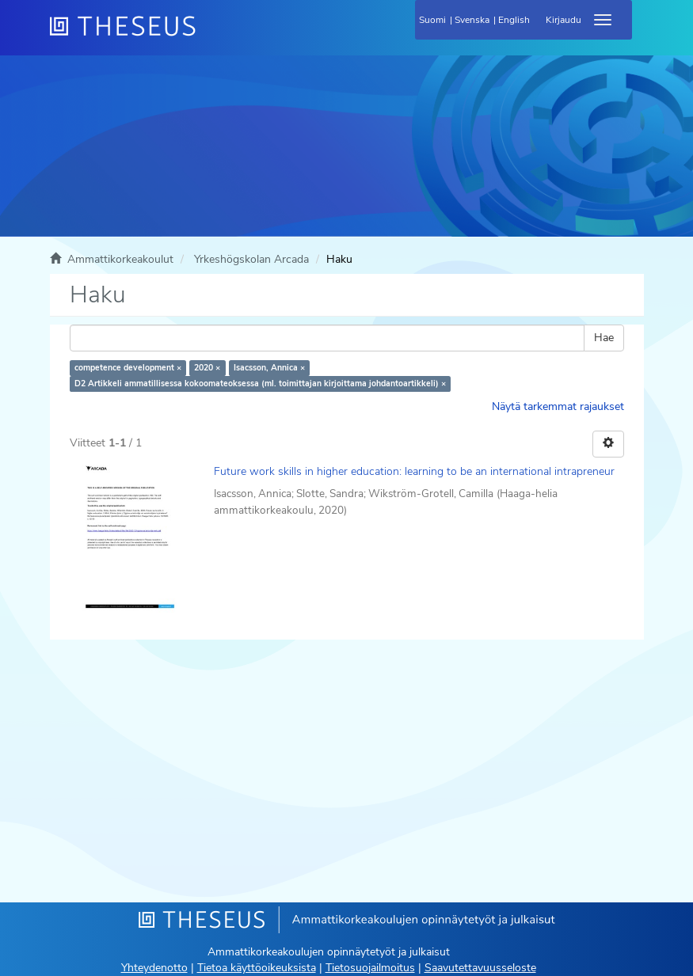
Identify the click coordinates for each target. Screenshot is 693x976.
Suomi (432, 19)
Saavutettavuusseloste (480, 967)
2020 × (207, 368)
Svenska (472, 19)
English (514, 19)
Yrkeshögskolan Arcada (251, 259)
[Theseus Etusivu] (208, 35)
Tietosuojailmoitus (370, 967)
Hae (604, 337)
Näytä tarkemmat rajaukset (558, 406)
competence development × (127, 368)
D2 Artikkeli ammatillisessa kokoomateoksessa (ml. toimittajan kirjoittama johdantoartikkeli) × (260, 383)
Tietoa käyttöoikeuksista (256, 967)
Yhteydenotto (154, 967)
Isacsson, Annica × (269, 368)
